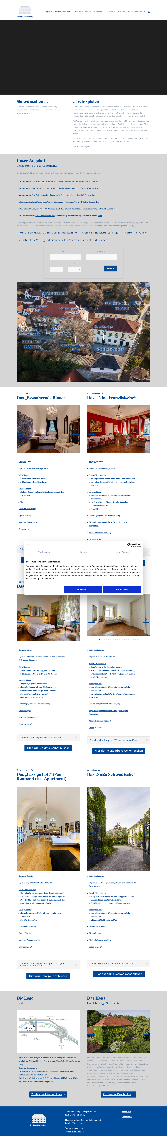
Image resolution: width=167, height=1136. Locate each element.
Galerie (111, 12)
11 (127, 451)
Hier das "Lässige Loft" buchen (48, 976)
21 (132, 862)
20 (69, 865)
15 (58, 865)
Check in (65, 251)
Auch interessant (135, 12)
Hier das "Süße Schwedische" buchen (118, 974)
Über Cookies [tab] (123, 552)
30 (110, 865)
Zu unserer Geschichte (117, 1094)
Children (74, 264)
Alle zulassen (122, 589)
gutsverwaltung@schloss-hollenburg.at (84, 1120)
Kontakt (121, 12)
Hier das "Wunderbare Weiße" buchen (119, 751)
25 (141, 862)
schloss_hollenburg (75, 1132)
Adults (55, 264)
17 (135, 639)
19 (67, 865)
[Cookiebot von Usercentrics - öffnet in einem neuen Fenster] (129, 545)
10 (125, 451)
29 (108, 865)
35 (122, 865)
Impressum (126, 1112)
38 (128, 865)
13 (132, 451)
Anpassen (83, 589)
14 (128, 639)
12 (129, 451)
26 (143, 862)
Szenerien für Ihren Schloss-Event (87, 12)
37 (126, 865)
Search (110, 269)
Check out (101, 251)
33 (117, 865)
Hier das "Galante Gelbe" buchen (48, 748)
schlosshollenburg (75, 1129)
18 (137, 639)
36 (124, 865)
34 (119, 865)
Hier (97, 182)
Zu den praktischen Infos (46, 1094)
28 (148, 862)
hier (133, 226)
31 (113, 865)
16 (133, 639)
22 (134, 862)
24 (139, 862)
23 (137, 862)
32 (115, 865)
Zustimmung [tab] (44, 552)
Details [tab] (83, 552)
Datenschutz (127, 1117)
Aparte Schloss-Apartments (58, 12)
